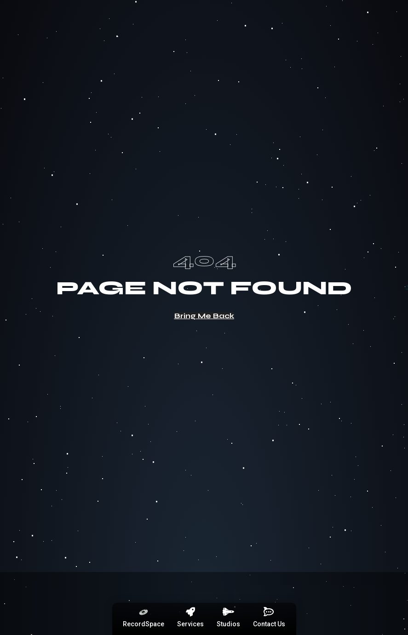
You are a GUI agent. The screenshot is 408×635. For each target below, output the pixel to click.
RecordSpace (143, 624)
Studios (228, 624)
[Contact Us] (269, 612)
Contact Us (269, 624)
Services (190, 624)
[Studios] (228, 612)
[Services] (190, 612)
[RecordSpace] (143, 612)
